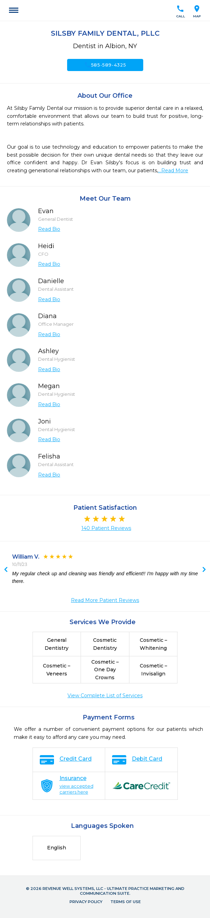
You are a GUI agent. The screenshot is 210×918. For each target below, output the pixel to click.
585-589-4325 (105, 64)
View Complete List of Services (105, 695)
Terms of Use (125, 901)
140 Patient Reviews (106, 528)
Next (6, 570)
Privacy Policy (86, 901)
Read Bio (49, 229)
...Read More (173, 170)
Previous (204, 570)
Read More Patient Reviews (105, 600)
